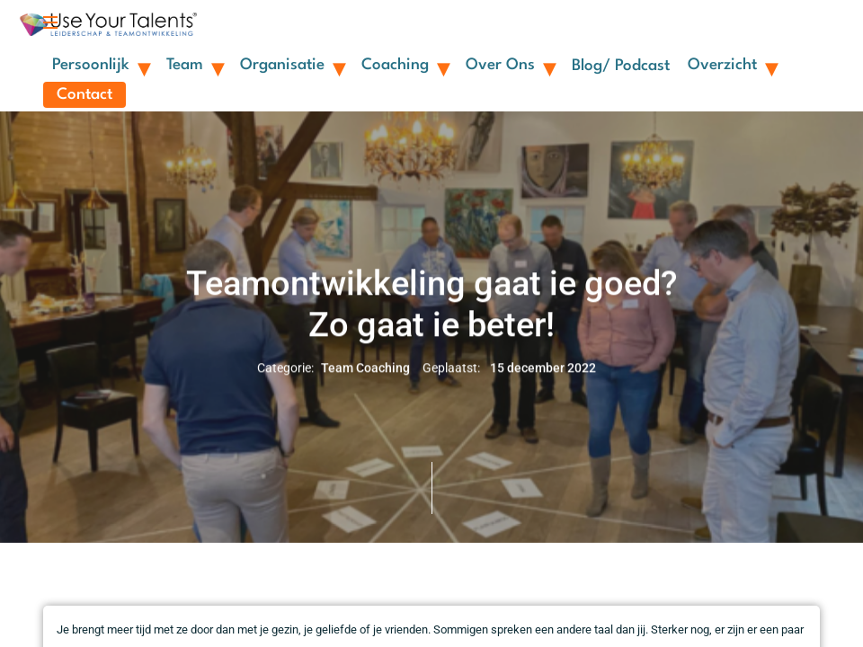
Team (194, 64)
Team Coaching (365, 368)
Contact (84, 94)
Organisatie (291, 64)
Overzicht (732, 64)
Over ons (510, 64)
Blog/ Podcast (621, 66)
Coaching (404, 64)
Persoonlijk (100, 64)
